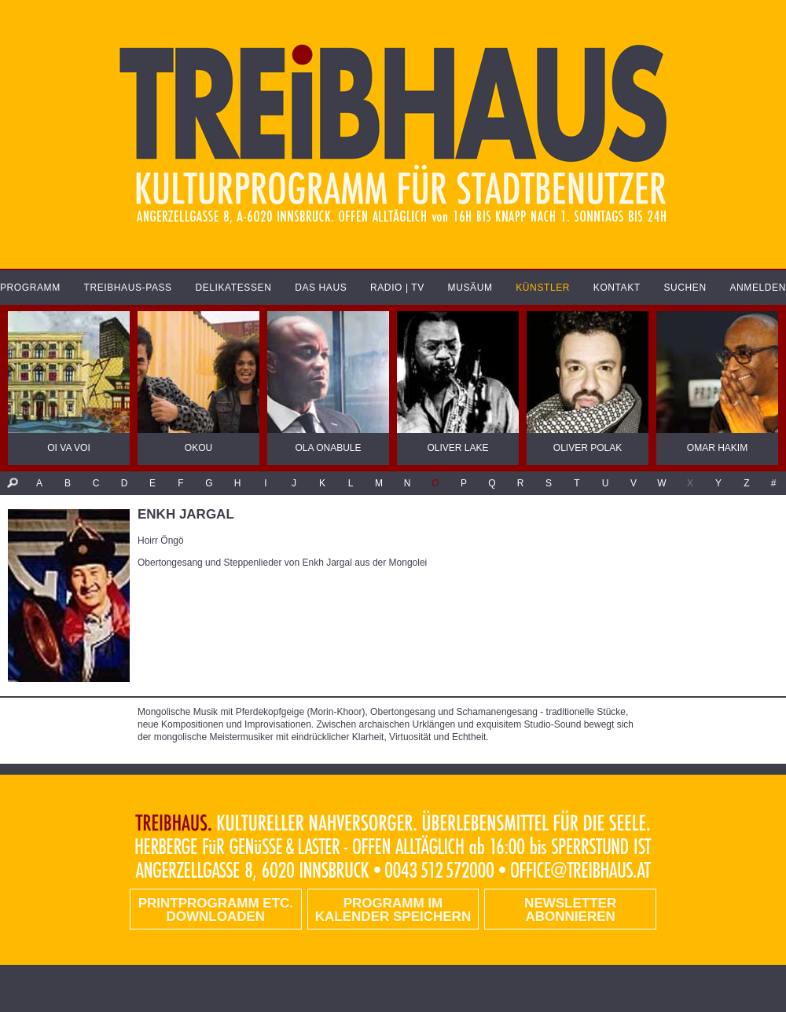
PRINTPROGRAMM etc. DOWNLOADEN (215, 910)
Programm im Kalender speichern (393, 910)
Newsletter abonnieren (570, 910)
